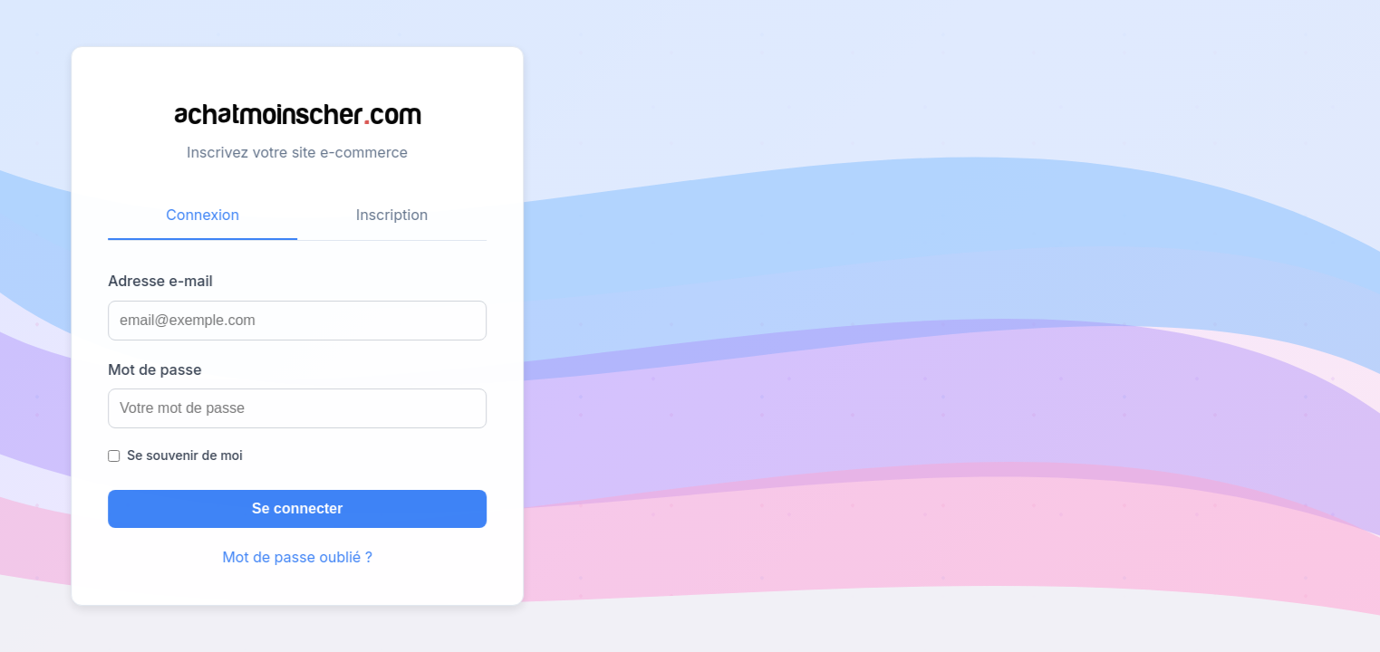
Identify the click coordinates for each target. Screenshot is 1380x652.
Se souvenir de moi (181, 455)
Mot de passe (151, 369)
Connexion (199, 215)
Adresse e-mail (156, 281)
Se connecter (293, 508)
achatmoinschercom (294, 112)
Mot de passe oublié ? (293, 557)
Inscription (388, 215)
